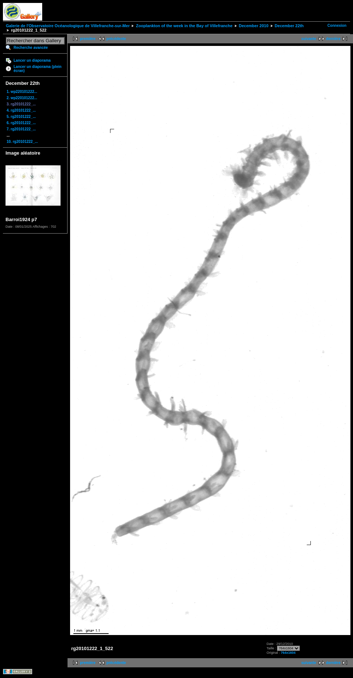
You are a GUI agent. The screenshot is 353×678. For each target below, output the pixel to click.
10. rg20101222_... (22, 142)
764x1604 (288, 652)
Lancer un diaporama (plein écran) (38, 69)
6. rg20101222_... (21, 123)
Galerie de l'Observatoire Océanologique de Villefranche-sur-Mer (68, 26)
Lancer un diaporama (32, 60)
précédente (116, 39)
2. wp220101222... (22, 98)
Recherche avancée (31, 48)
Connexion (336, 26)
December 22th (289, 26)
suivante (308, 39)
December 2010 (254, 26)
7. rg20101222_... (21, 129)
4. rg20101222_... (21, 110)
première (87, 39)
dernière (333, 39)
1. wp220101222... (22, 92)
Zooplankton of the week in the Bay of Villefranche (184, 26)
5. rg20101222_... (21, 117)
